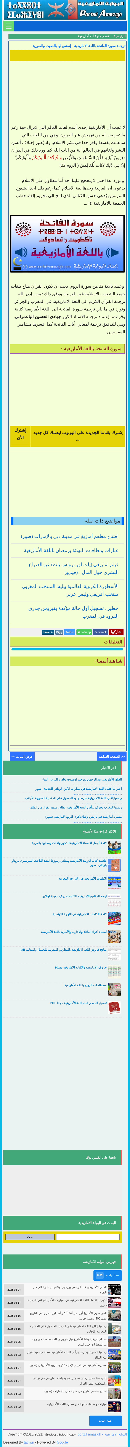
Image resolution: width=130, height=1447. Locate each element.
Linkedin (48, 632)
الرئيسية (119, 36)
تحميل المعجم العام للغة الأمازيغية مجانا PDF (78, 1003)
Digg (59, 632)
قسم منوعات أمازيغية (93, 36)
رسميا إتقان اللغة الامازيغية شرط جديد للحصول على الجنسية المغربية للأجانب (73, 798)
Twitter (70, 632)
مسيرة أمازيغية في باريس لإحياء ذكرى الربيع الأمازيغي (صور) (83, 816)
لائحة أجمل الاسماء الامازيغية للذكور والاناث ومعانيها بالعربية (69, 843)
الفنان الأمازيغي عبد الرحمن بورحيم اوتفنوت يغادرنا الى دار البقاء (82, 779)
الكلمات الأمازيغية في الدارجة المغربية (82, 878)
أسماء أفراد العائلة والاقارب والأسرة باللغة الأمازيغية (74, 932)
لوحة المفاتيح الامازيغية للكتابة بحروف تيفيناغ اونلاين (74, 896)
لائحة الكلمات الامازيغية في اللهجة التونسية (80, 914)
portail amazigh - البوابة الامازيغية (102, 1434)
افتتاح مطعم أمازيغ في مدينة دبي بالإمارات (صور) (70, 536)
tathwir (29, 1442)
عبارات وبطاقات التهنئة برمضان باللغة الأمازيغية (71, 550)
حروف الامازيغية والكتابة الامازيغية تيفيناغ (81, 967)
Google (62, 1442)
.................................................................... (97, 784)
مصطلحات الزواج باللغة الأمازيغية (85, 985)
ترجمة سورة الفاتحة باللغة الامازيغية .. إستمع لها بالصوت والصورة (79, 46)
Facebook (101, 632)
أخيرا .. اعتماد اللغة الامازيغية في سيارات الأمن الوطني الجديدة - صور (78, 788)
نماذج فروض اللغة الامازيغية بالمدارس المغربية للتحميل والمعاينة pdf (63, 949)
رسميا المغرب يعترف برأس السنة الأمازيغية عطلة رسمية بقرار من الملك (76, 807)
